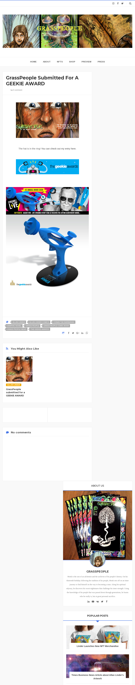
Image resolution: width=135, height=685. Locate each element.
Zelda (102, 533)
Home (100, 571)
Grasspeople (105, 496)
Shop (72, 62)
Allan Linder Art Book (109, 405)
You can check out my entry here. (58, 148)
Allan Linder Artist (108, 410)
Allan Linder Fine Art (109, 432)
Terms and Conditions (103, 624)
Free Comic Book (107, 475)
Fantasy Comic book (109, 464)
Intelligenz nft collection (111, 517)
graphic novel (14, 326)
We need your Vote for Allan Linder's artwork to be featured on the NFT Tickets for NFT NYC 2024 (113, 366)
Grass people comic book (56, 326)
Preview (86, 62)
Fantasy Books (106, 459)
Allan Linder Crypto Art (110, 427)
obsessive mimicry (108, 554)
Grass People (32, 326)
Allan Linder (19, 322)
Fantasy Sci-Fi (106, 470)
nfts (110, 549)
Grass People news (16, 329)
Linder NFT (105, 528)
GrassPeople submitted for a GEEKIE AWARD (15, 392)
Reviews (122, 571)
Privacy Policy (13, 624)
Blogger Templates (55, 676)
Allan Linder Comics (39, 322)
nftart (102, 549)
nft (122, 538)
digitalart (113, 533)
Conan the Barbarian (63, 322)
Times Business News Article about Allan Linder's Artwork (113, 262)
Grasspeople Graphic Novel (112, 502)
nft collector (114, 544)
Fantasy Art (105, 453)
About (47, 62)
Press (101, 62)
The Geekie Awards (40, 329)
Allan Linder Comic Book (111, 416)
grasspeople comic (109, 538)
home (33, 62)
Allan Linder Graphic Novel (112, 437)
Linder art (118, 528)
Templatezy (86, 676)
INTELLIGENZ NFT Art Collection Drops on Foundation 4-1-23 (113, 327)
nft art (102, 544)
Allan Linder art (107, 448)
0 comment (16, 90)
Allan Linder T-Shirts (109, 443)
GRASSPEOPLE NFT (113, 295)
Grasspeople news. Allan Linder (113, 509)
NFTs (60, 62)
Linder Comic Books (109, 522)
